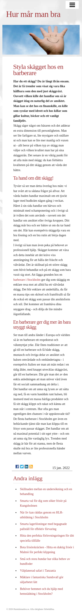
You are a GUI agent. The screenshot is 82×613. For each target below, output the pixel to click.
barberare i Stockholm (26, 279)
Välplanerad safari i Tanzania (38, 570)
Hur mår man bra (33, 14)
